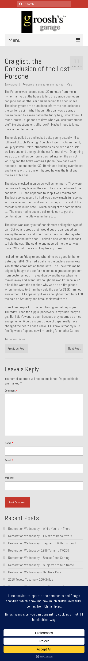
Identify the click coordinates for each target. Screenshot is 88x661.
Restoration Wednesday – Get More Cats (34, 572)
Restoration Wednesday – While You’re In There (39, 529)
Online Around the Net (50, 84)
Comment (11, 390)
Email (9, 460)
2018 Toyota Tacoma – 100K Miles (30, 579)
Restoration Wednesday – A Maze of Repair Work (40, 536)
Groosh (14, 84)
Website (9, 477)
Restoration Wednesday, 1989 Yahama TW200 (38, 550)
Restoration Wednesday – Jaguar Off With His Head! (42, 543)
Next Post (74, 348)
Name (9, 443)
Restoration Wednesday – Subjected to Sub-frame (41, 565)
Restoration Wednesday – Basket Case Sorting (38, 558)
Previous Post (16, 348)
